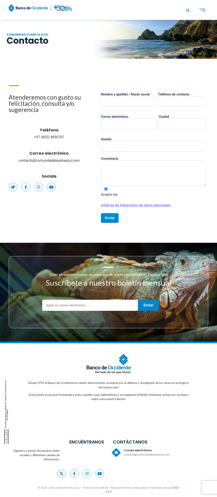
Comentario (159, 172)
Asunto (159, 143)
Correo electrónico (44, 153)
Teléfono (44, 130)
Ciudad (188, 120)
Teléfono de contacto (188, 98)
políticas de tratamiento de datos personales (142, 205)
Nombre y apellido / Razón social (134, 98)
